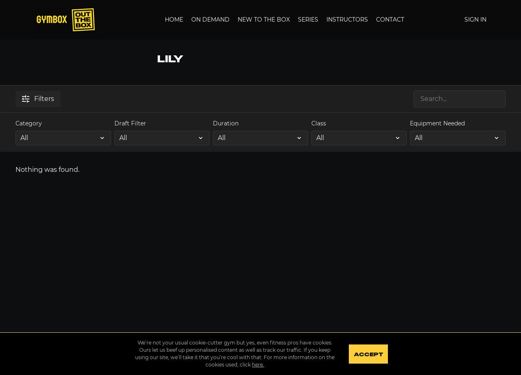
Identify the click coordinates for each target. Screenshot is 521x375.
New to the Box (264, 19)
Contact (390, 19)
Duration (226, 123)
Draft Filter (130, 123)
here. (258, 365)
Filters (38, 99)
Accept (368, 354)
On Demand (210, 19)
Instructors (347, 19)
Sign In (475, 19)
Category (28, 123)
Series (308, 19)
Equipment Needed (437, 123)
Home (174, 19)
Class (318, 123)
